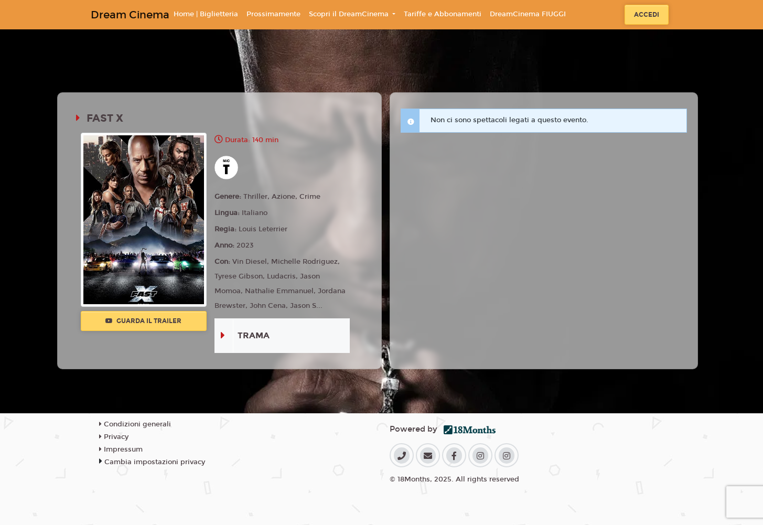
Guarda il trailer (143, 321)
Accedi (646, 14)
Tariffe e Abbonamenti (442, 14)
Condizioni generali (135, 424)
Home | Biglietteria (206, 14)
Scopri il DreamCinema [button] (350, 14)
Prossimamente (273, 14)
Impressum (121, 449)
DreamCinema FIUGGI (528, 14)
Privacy (113, 437)
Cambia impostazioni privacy (154, 462)
